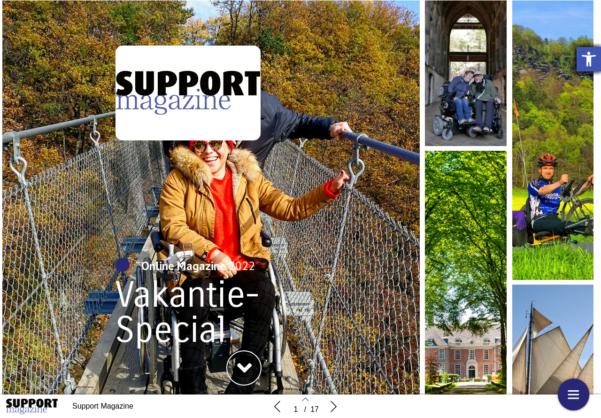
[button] (244, 368)
